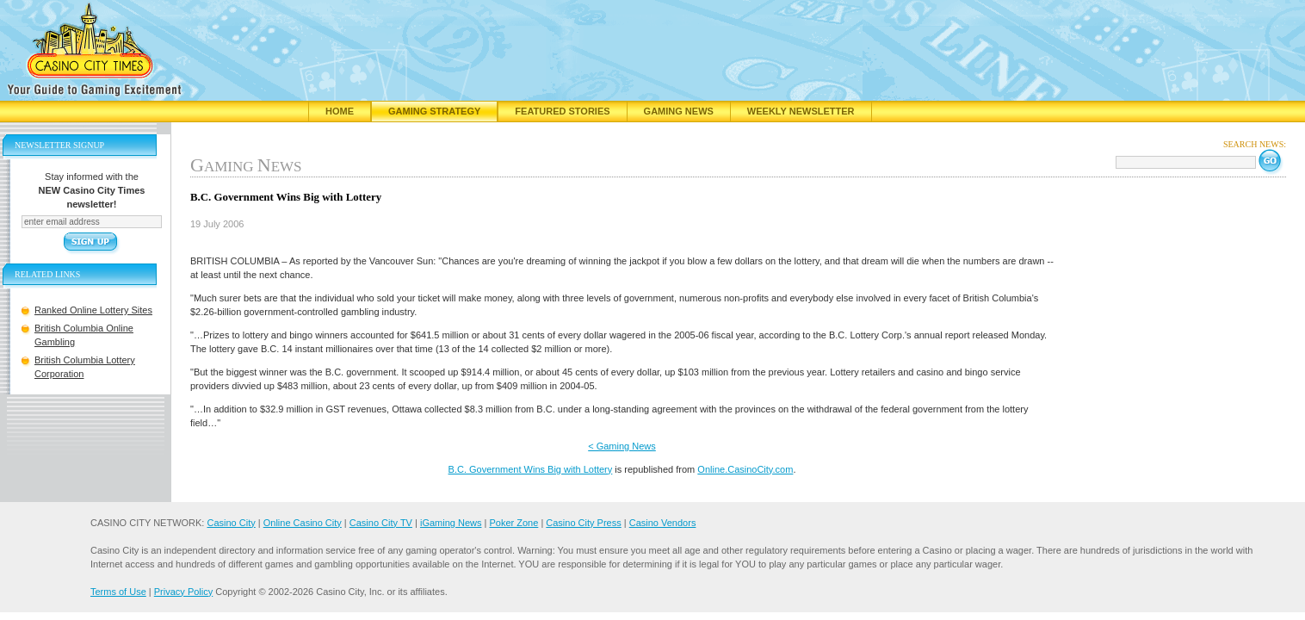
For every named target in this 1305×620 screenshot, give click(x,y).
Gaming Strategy (434, 111)
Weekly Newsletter (801, 111)
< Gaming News (622, 446)
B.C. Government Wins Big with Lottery (530, 469)
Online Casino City (302, 523)
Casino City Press (583, 523)
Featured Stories (562, 111)
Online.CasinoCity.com (745, 469)
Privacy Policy (183, 591)
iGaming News (451, 523)
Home (339, 111)
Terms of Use (118, 591)
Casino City (231, 523)
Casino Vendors (662, 523)
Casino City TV (380, 523)
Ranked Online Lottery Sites (93, 310)
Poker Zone (513, 523)
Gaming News (679, 111)
